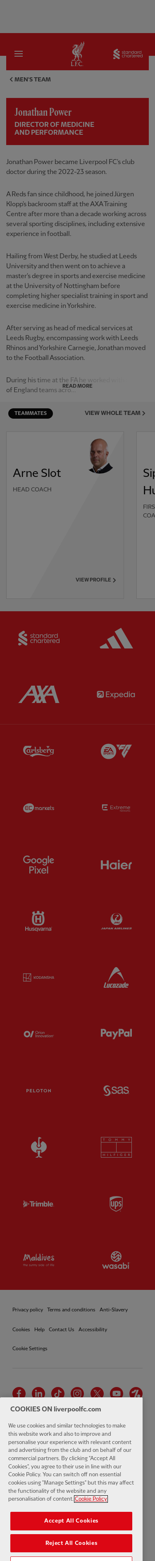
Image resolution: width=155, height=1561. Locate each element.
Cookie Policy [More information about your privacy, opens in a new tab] (91, 1512)
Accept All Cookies (71, 1534)
